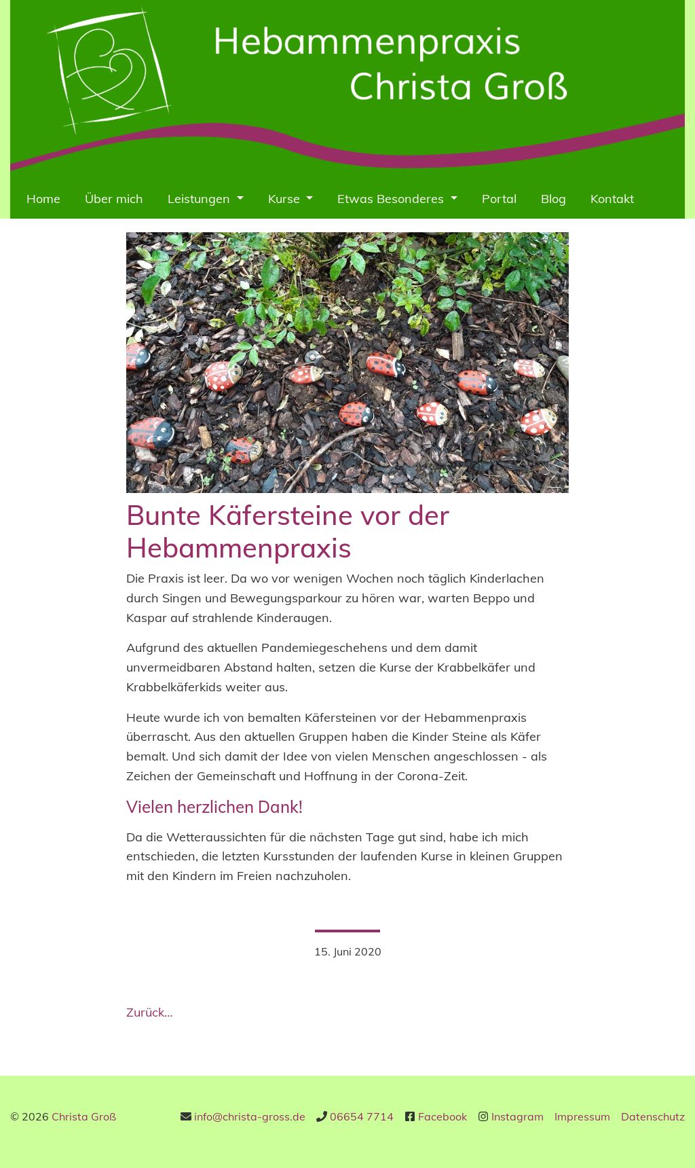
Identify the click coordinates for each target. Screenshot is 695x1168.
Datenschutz (653, 1116)
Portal (499, 198)
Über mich (114, 198)
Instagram (517, 1116)
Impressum (582, 1116)
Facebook (442, 1116)
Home (43, 198)
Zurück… (149, 1012)
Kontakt (612, 198)
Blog (553, 198)
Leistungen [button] (200, 198)
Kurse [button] (285, 198)
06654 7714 (362, 1116)
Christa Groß (84, 1116)
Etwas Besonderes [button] (392, 198)
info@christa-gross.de (249, 1116)
